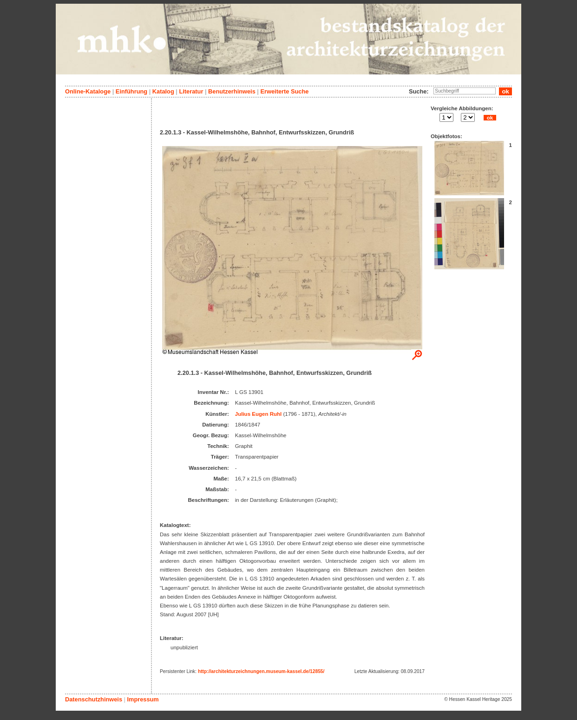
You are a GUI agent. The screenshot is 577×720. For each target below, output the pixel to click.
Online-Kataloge (88, 91)
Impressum (142, 699)
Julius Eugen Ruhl (258, 414)
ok (490, 117)
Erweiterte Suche (284, 91)
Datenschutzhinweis (93, 699)
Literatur (191, 91)
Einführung (131, 91)
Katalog (163, 91)
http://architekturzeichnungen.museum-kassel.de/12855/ (261, 671)
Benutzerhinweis (232, 91)
